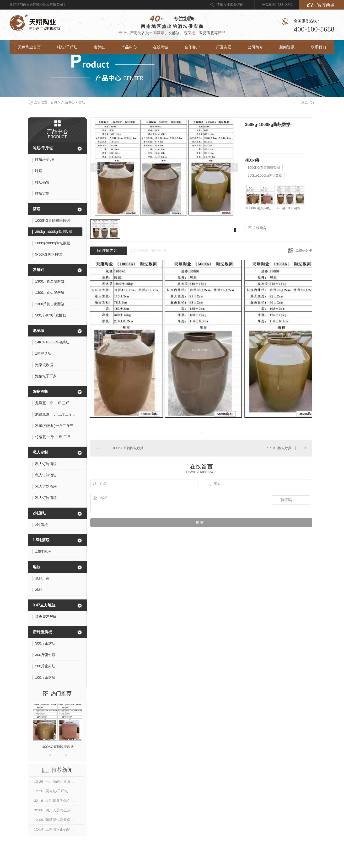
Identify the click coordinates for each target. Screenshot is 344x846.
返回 (307, 102)
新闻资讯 (287, 47)
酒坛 (81, 102)
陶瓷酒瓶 (40, 391)
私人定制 (40, 452)
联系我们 (318, 47)
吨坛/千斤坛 (67, 47)
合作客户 (192, 47)
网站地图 (269, 4)
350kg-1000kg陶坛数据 (265, 175)
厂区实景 (223, 47)
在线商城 (160, 47)
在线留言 (257, 228)
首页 (54, 102)
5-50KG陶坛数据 (279, 448)
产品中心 (129, 47)
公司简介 (255, 47)
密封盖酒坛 (42, 632)
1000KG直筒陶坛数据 (57, 747)
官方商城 (325, 4)
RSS (280, 4)
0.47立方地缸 (44, 605)
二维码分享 (304, 250)
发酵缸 (99, 47)
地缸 (36, 567)
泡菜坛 (38, 331)
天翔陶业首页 (29, 47)
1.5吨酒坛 (41, 540)
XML (289, 4)
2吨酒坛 (39, 513)
